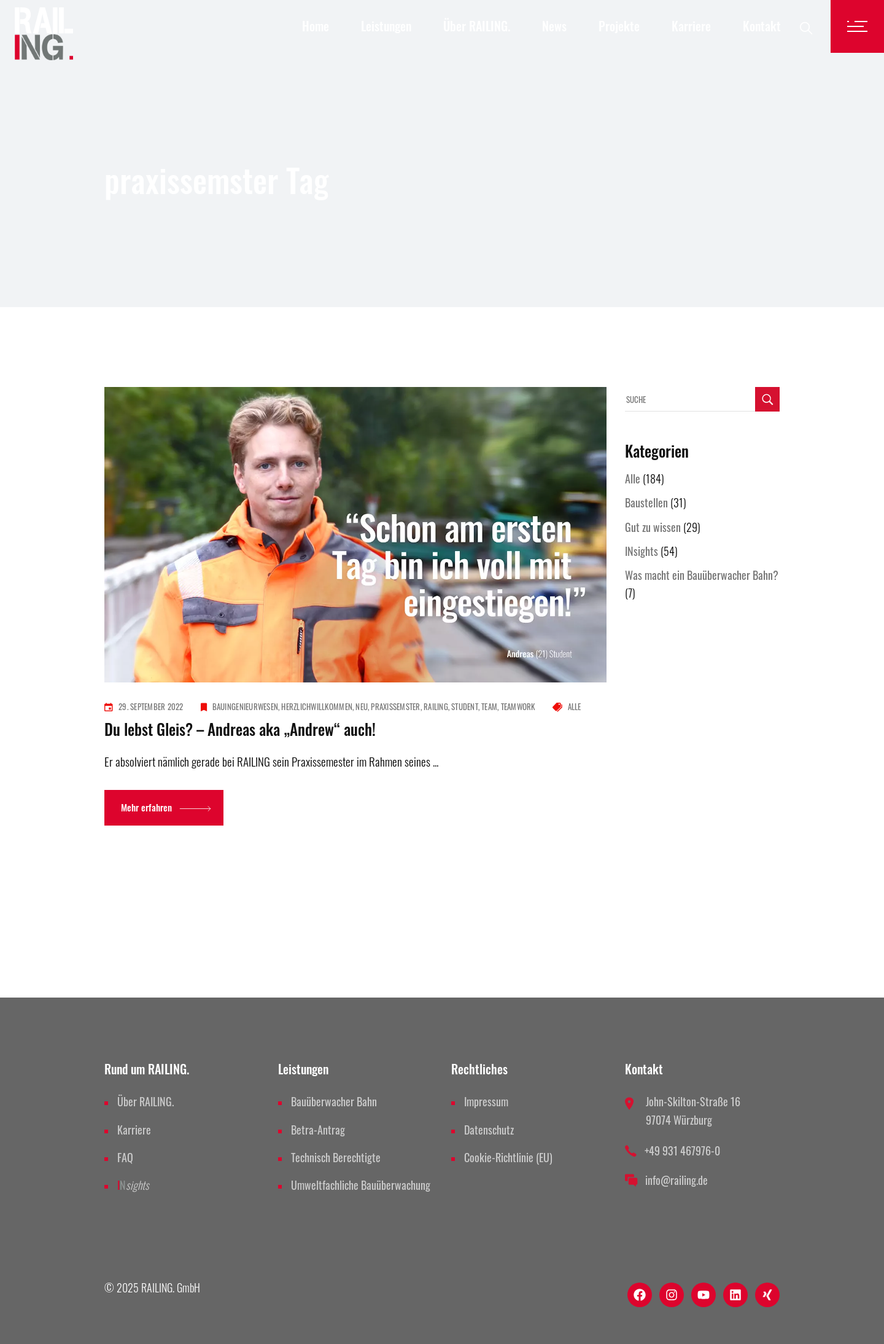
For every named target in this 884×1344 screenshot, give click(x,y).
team (489, 706)
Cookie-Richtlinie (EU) (508, 1157)
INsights (641, 551)
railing (436, 706)
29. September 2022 (151, 706)
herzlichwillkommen (316, 706)
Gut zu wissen (653, 527)
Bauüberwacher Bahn (334, 1101)
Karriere (134, 1130)
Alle (574, 706)
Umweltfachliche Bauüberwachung (360, 1185)
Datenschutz (489, 1130)
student (464, 706)
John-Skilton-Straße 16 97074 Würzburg (693, 1110)
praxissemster (395, 706)
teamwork (518, 706)
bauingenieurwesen (245, 706)
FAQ (125, 1157)
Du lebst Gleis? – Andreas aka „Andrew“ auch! (240, 728)
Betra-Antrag (318, 1130)
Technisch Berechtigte (336, 1157)
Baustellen (646, 502)
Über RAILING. (145, 1101)
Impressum (486, 1101)
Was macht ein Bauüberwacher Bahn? (701, 575)
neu (361, 706)
